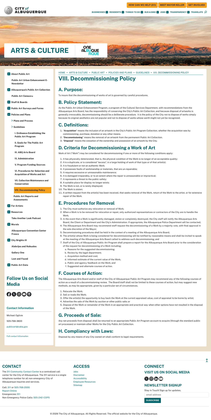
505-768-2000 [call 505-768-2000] (22, 387)
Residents (116, 12)
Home (61, 72)
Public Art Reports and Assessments (26, 198)
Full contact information (17, 336)
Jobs (164, 12)
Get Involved (196, 5)
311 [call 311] (9, 387)
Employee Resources (84, 381)
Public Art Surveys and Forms (27, 108)
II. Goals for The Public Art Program (29, 144)
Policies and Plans (120, 72)
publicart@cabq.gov (17, 326)
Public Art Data (19, 265)
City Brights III (19, 240)
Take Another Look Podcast (26, 218)
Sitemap (77, 385)
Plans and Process (23, 120)
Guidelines (142, 72)
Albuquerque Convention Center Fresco (29, 232)
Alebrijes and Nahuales (24, 246)
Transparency (180, 12)
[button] (197, 12)
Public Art (98, 72)
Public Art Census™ (22, 96)
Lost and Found (20, 258)
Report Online (9, 390)
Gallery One (18, 252)
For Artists (17, 206)
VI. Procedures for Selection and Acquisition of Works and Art (32, 173)
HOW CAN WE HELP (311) (142, 5)
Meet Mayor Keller (172, 5)
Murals (15, 224)
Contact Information (20, 308)
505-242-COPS (41, 397)
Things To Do (134, 12)
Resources (17, 212)
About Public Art (20, 74)
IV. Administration (24, 158)
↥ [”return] (207, 360)
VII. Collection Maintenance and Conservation (31, 182)
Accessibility (80, 378)
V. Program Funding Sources (30, 164)
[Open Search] (205, 12)
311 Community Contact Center (23, 371)
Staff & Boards (19, 102)
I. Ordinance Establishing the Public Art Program (30, 135)
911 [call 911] (18, 394)
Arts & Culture (78, 72)
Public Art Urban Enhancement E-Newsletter (30, 82)
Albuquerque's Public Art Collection (30, 89)
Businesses (100, 12)
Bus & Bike (152, 12)
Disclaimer (79, 375)
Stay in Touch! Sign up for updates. (162, 390)
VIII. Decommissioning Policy (30, 190)
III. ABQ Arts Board (25, 152)
